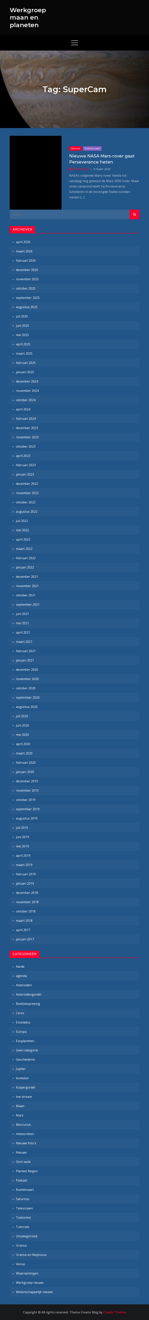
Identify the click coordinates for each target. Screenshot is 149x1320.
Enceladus (23, 1022)
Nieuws (75, 148)
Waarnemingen (27, 1273)
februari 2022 (26, 558)
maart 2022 (24, 549)
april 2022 (23, 539)
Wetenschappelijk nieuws (34, 1292)
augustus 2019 (26, 818)
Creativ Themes (114, 1312)
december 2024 (27, 381)
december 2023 (27, 428)
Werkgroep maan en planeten (28, 17)
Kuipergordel (25, 1087)
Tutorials (22, 1227)
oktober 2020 (26, 688)
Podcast (21, 1180)
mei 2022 (22, 530)
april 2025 (23, 344)
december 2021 (27, 576)
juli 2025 (22, 316)
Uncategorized (26, 1236)
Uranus (21, 1245)
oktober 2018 (26, 911)
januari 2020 (25, 772)
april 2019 (23, 855)
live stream (24, 1097)
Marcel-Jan (81, 169)
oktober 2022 (26, 502)
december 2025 (27, 270)
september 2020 (28, 697)
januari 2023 (25, 474)
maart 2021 (24, 642)
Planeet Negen (27, 1171)
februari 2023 (26, 465)
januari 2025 (25, 372)
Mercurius (23, 1124)
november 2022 (27, 493)
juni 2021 (22, 614)
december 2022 (27, 484)
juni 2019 (22, 837)
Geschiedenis (25, 1059)
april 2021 (23, 632)
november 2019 (27, 790)
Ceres (20, 1013)
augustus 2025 (26, 307)
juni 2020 (22, 725)
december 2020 (27, 669)
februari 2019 (26, 874)
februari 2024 (26, 418)
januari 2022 (25, 567)
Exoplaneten (25, 1041)
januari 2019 (25, 883)
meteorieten (25, 1134)
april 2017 (23, 930)
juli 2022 (22, 521)
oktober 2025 (26, 288)
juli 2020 (22, 716)
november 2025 (27, 279)
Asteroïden (24, 985)
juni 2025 (22, 325)
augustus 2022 (26, 511)
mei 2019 (22, 846)
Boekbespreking (28, 1004)
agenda (21, 976)
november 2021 (27, 586)
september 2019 (28, 809)
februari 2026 (26, 260)
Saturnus (22, 1199)
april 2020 (23, 744)
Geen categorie (27, 1050)
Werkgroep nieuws (30, 1282)
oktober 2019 (26, 800)
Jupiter (21, 1069)
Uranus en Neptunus (31, 1255)
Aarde (20, 966)
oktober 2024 (26, 400)
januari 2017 (25, 939)
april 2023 (23, 456)
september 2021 (28, 604)
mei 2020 (22, 735)
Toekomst (23, 1217)
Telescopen (24, 1208)
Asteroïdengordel (28, 994)
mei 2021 (22, 623)
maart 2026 (24, 251)
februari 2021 (26, 651)
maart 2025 (24, 353)
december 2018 (27, 893)
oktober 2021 (26, 595)
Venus (20, 1264)
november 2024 (27, 391)
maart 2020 (24, 753)
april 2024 (23, 409)
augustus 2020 (26, 707)
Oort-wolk (23, 1162)
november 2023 (27, 437)
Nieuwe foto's (26, 1143)
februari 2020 (26, 762)
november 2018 (27, 902)
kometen (22, 1078)
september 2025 (28, 298)
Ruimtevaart (92, 148)
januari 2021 (25, 660)
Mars (19, 1115)
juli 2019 (22, 828)
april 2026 (23, 242)
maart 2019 (24, 865)
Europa (21, 1031)
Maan (20, 1106)
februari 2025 (26, 363)
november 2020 (27, 679)
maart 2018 (24, 920)
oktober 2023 (26, 446)
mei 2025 (22, 335)
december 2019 (27, 781)
